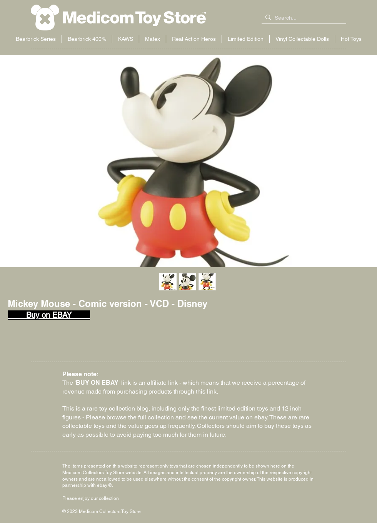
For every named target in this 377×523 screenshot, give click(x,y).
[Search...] (302, 18)
